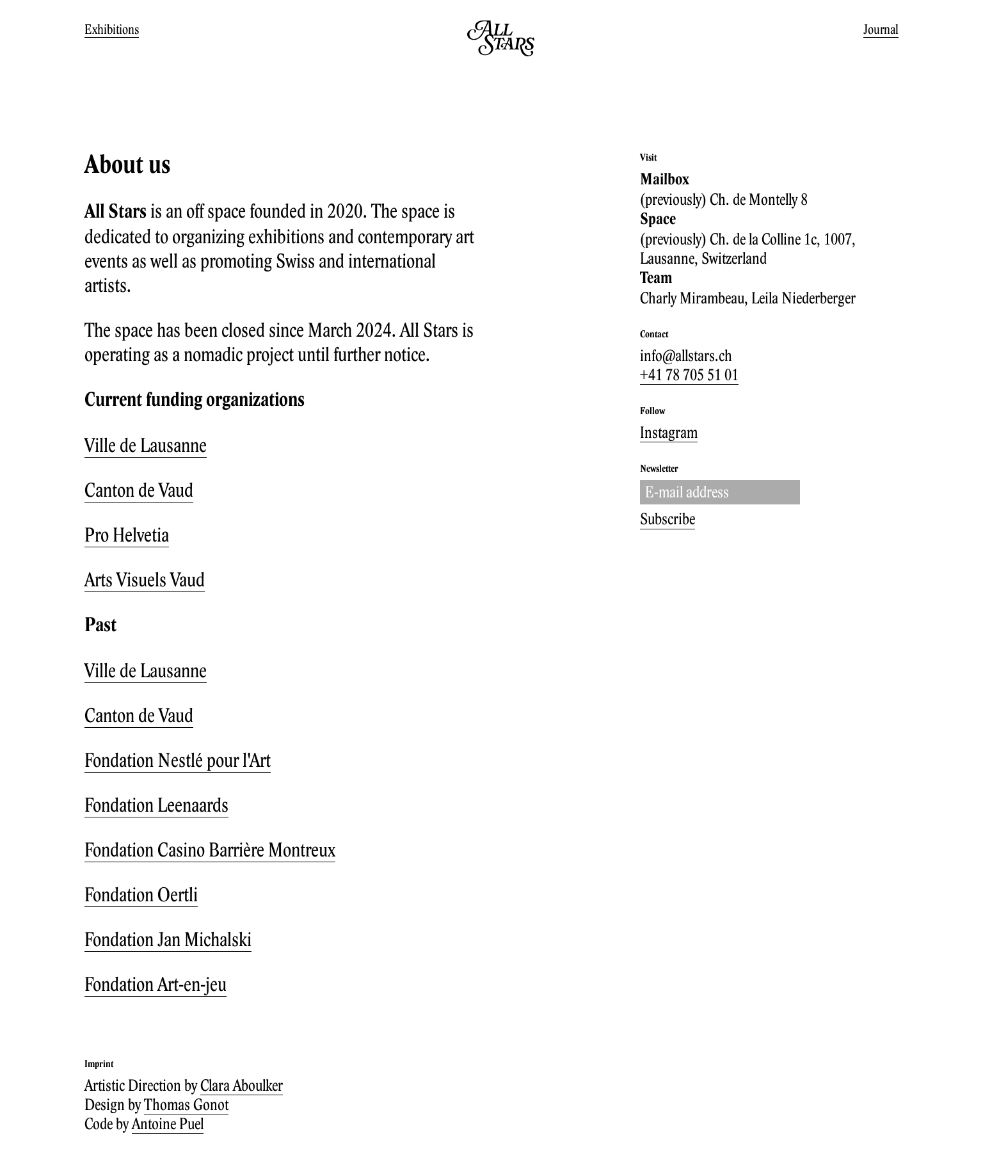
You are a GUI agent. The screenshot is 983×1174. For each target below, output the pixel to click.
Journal (881, 28)
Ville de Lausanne (145, 445)
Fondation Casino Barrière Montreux (209, 849)
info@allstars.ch (686, 355)
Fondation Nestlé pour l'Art (177, 760)
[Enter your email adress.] (720, 492)
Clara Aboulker (241, 1085)
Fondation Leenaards (156, 804)
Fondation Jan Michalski (168, 939)
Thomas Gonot (186, 1104)
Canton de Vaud (138, 490)
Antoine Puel (168, 1123)
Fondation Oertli (141, 894)
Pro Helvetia (126, 534)
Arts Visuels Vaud (144, 579)
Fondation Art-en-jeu (155, 984)
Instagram (669, 432)
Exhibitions (111, 28)
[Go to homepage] (500, 53)
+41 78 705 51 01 (689, 374)
